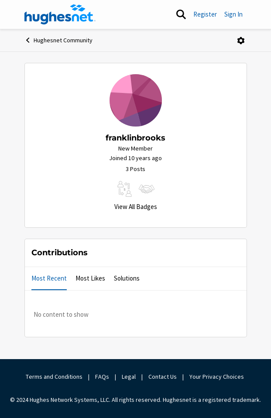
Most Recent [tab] (49, 278)
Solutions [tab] (127, 278)
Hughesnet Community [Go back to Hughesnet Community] (58, 40)
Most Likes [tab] (90, 278)
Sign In (233, 14)
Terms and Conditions (54, 376)
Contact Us (162, 376)
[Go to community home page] (60, 14)
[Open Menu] (241, 40)
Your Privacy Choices (217, 376)
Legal (129, 376)
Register (205, 14)
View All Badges (135, 206)
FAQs (102, 376)
